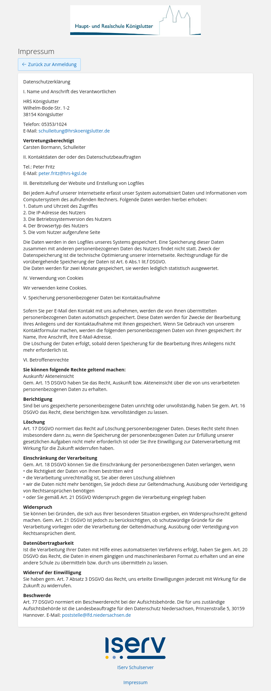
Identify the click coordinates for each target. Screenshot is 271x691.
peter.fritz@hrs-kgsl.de (63, 173)
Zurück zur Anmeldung (49, 64)
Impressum (135, 682)
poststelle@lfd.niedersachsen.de (96, 615)
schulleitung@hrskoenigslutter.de (74, 131)
